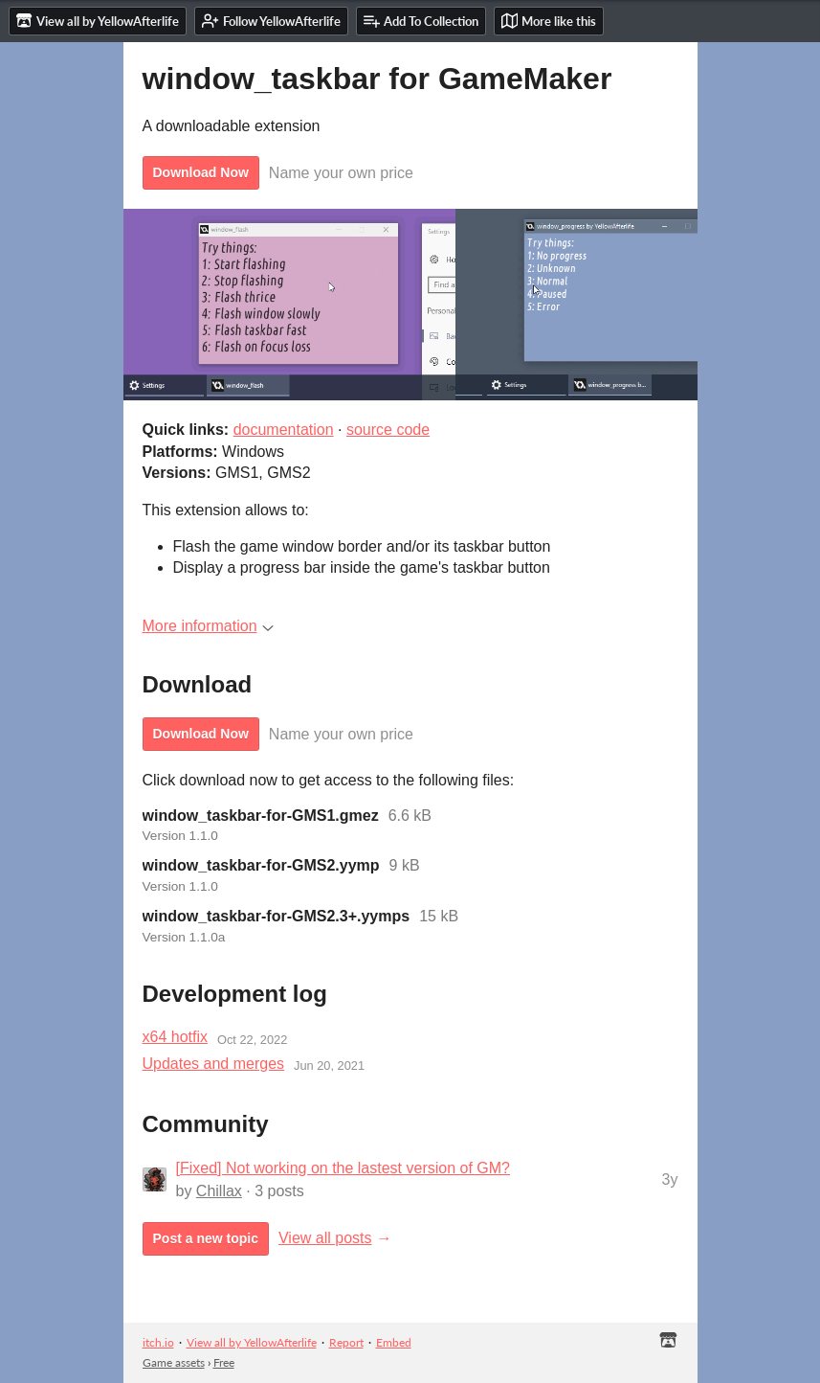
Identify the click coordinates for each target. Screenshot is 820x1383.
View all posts (325, 1238)
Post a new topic (205, 1238)
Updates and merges (214, 1063)
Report (346, 1342)
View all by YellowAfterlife (252, 1342)
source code (388, 429)
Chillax (219, 1191)
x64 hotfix (175, 1037)
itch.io (158, 1342)
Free (223, 1362)
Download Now (201, 172)
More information (208, 626)
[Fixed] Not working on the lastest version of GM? (343, 1168)
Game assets (174, 1362)
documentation (283, 429)
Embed (393, 1342)
